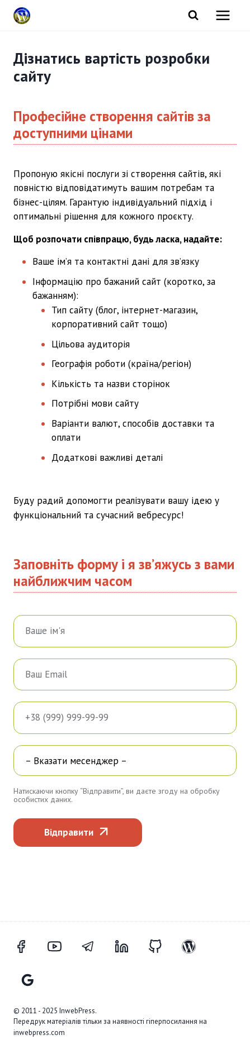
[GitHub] (162, 947)
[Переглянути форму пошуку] (193, 15)
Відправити (68, 832)
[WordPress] (195, 947)
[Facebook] (27, 947)
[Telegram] (95, 947)
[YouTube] (61, 947)
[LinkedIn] (128, 947)
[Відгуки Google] (27, 980)
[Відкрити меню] (223, 15)
